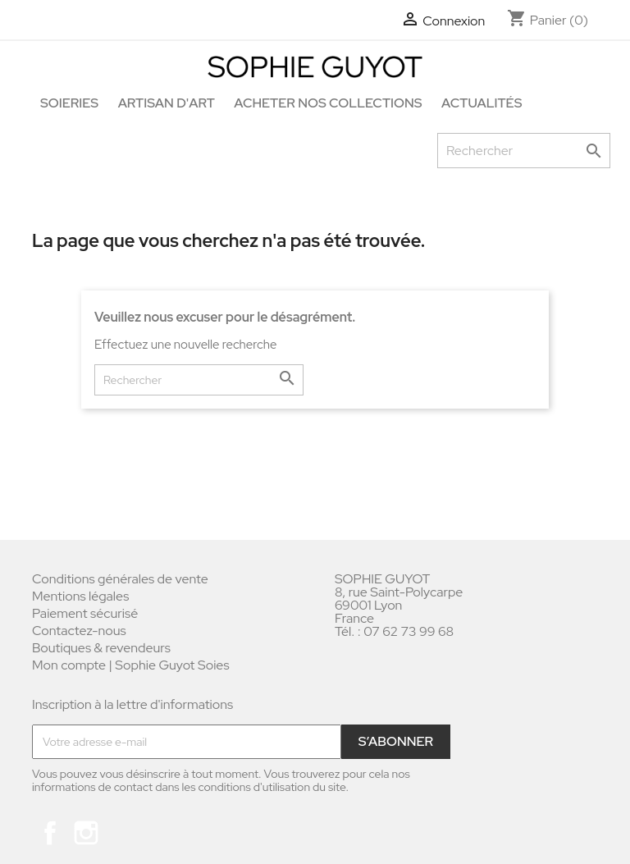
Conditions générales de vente (120, 578)
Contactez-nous (79, 630)
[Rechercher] (523, 150)
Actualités (481, 103)
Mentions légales (80, 596)
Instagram (86, 832)
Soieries (69, 103)
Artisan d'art (166, 103)
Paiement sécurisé (85, 613)
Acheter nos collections (328, 103)
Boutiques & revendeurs (101, 647)
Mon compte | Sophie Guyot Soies (131, 665)
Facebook (50, 832)
